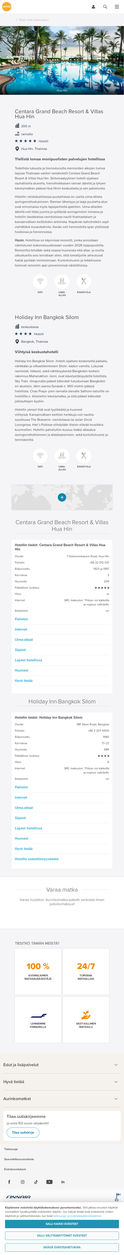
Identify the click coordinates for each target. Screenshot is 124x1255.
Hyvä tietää (24, 680)
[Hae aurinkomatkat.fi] (105, 7)
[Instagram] (22, 1182)
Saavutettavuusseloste (19, 1159)
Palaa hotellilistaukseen (34, 19)
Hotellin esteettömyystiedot (37, 859)
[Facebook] (9, 1182)
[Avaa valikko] (117, 7)
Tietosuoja (11, 1149)
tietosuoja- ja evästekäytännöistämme (77, 1216)
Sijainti (20, 650)
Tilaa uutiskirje (23, 1132)
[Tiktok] (36, 1182)
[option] (62, 60)
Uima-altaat (24, 639)
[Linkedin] (63, 1182)
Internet (21, 629)
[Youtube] (49, 1182)
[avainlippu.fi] (118, 1197)
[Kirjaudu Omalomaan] (93, 7)
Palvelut (21, 619)
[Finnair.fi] (18, 1197)
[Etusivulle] (6, 6)
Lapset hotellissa (28, 660)
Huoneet (21, 670)
